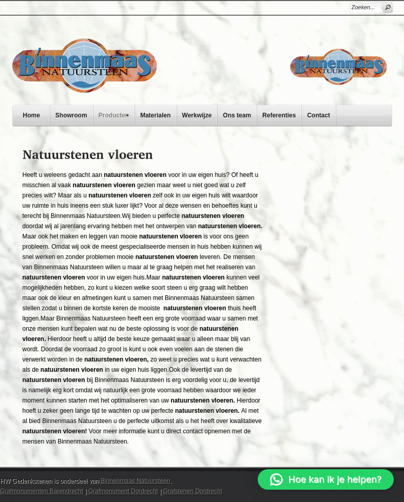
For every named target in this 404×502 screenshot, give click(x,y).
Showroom (71, 115)
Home (31, 115)
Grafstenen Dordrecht (192, 491)
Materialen (155, 115)
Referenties (279, 115)
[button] (326, 479)
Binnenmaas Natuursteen (135, 481)
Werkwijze (197, 115)
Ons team (237, 115)
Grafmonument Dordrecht (123, 491)
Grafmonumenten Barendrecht (41, 491)
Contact (318, 115)
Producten (116, 114)
